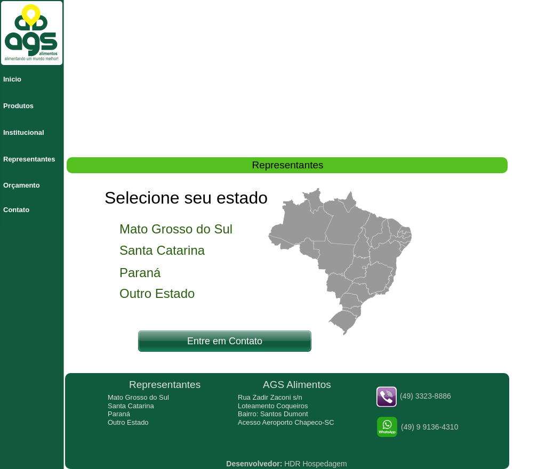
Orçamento (21, 185)
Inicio (12, 79)
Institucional (23, 132)
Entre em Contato (224, 341)
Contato (16, 210)
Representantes (29, 159)
